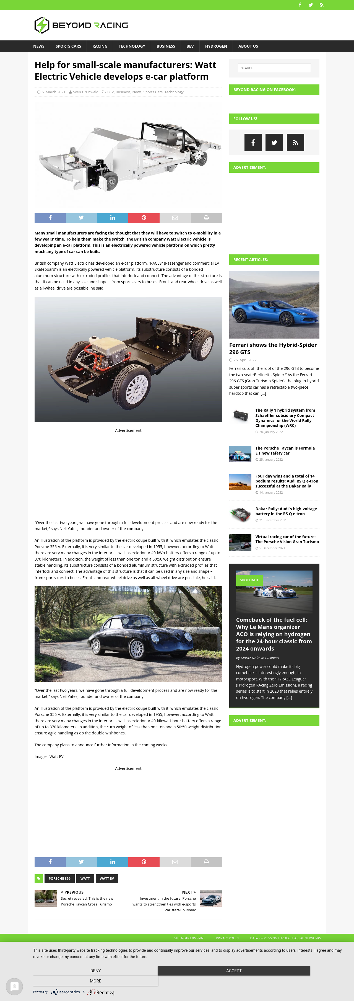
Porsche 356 (60, 878)
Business (166, 45)
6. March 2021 (54, 91)
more (301, 981)
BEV (190, 45)
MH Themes (123, 948)
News (38, 45)
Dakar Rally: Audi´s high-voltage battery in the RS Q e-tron (286, 510)
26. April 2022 (245, 359)
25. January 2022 (271, 459)
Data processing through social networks (285, 938)
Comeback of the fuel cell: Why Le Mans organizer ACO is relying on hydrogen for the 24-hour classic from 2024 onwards (274, 634)
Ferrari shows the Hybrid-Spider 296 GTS (273, 347)
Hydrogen (216, 45)
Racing (99, 45)
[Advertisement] (128, 472)
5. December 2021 (272, 548)
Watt (85, 878)
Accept (191, 981)
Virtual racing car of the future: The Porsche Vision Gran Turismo (287, 538)
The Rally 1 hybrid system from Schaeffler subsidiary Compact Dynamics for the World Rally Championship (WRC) (285, 417)
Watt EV (107, 878)
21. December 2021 (273, 520)
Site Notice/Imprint (190, 938)
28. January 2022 (271, 431)
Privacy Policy (227, 938)
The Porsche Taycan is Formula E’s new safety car (285, 450)
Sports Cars (68, 45)
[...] (263, 392)
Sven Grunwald (85, 91)
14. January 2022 (271, 492)
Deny (80, 981)
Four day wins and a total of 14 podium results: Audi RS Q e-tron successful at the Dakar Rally (287, 480)
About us (248, 45)
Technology (132, 45)
